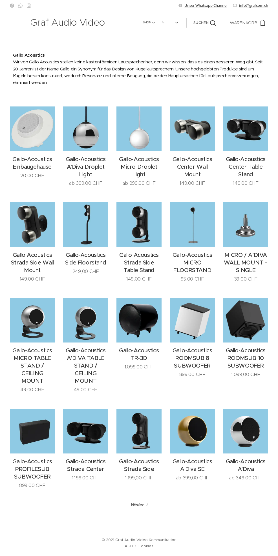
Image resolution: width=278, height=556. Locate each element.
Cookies (145, 546)
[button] (204, 23)
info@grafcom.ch (253, 5)
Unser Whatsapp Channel (205, 5)
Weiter (137, 504)
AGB (129, 546)
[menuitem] (128, 23)
